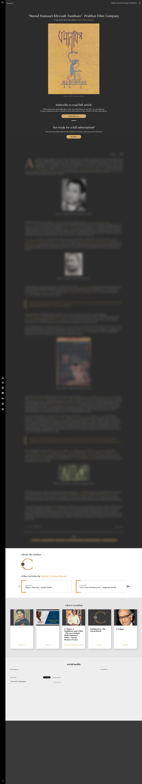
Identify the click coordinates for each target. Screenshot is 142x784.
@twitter (13, 677)
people (125, 645)
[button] (128, 586)
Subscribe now (73, 116)
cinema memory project (74, 645)
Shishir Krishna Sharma (85, 20)
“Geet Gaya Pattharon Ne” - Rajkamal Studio (97, 587)
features (10, 3)
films (100, 645)
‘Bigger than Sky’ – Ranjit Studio (38, 587)
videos (48, 645)
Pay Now (74, 137)
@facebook (57, 677)
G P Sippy (120, 629)
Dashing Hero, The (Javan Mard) (98, 630)
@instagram (14, 669)
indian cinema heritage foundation (124, 3)
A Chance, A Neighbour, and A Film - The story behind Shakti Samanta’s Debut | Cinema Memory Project (73, 634)
